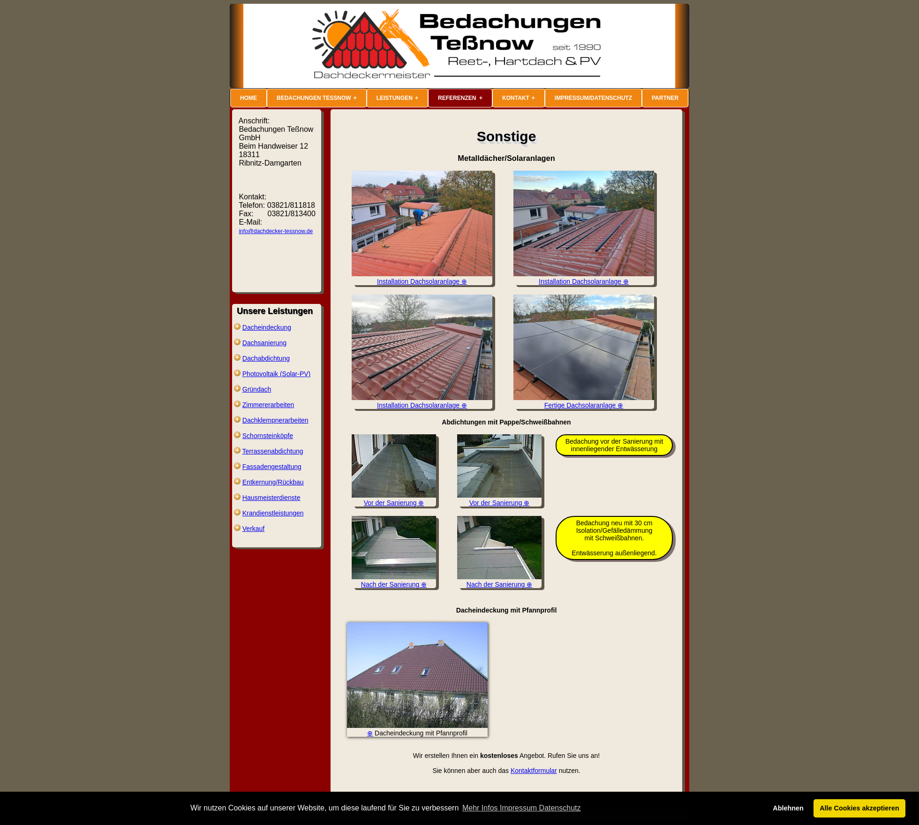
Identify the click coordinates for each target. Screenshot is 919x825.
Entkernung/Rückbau (273, 482)
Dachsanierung (264, 343)
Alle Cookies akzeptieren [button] (859, 808)
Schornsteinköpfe (267, 435)
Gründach (256, 389)
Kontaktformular (534, 770)
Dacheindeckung (266, 327)
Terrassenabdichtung (272, 451)
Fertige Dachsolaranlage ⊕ (583, 401)
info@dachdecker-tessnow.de (276, 231)
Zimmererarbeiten (268, 405)
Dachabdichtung (266, 358)
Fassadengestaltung (271, 466)
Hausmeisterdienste (271, 497)
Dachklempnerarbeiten (275, 420)
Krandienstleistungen (273, 513)
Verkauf (253, 528)
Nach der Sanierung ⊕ (394, 580)
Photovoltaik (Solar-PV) (276, 374)
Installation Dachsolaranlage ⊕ (422, 277)
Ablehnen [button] (788, 808)
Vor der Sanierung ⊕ (394, 499)
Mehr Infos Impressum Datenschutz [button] (521, 808)
